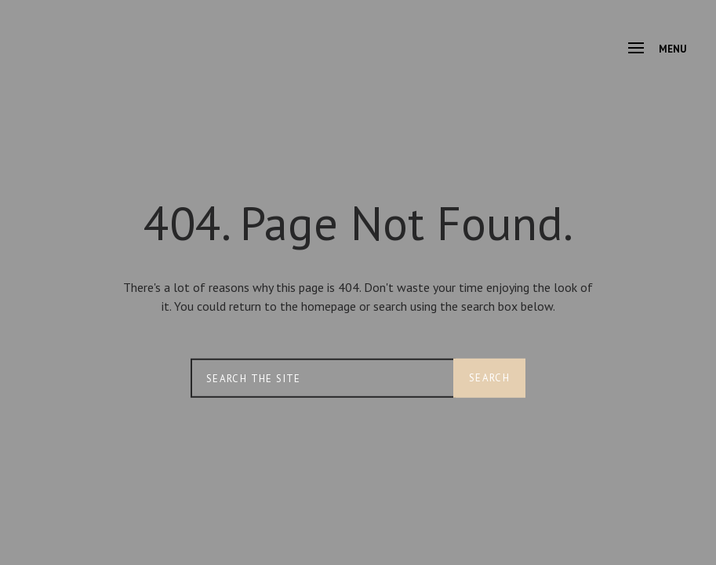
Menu (657, 49)
